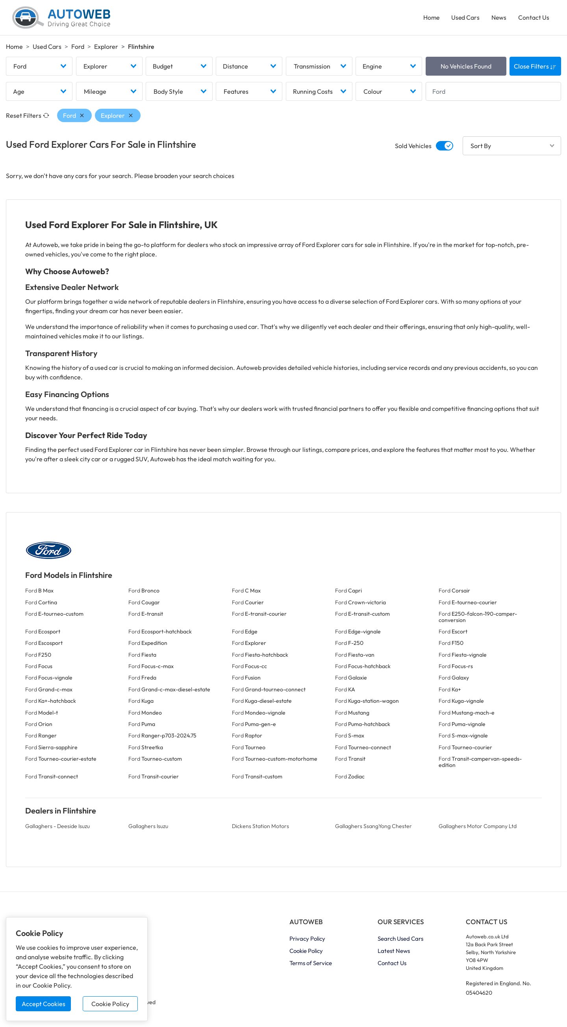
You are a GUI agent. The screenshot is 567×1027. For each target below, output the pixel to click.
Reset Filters (27, 117)
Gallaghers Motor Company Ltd (478, 828)
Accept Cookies (43, 1004)
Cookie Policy (110, 1004)
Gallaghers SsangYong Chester (373, 828)
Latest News (394, 952)
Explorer (106, 48)
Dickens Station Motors (260, 828)
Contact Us (533, 18)
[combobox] (39, 68)
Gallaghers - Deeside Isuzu (57, 828)
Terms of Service (310, 964)
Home (429, 18)
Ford (77, 48)
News (498, 18)
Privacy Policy (307, 940)
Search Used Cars (400, 940)
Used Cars (464, 18)
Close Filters (535, 68)
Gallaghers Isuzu (148, 828)
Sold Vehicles (413, 147)
